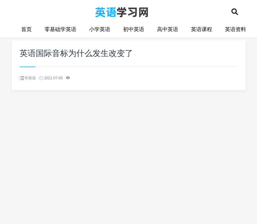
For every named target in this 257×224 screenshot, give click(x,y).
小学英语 (99, 29)
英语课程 (201, 29)
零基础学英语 (60, 29)
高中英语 (167, 29)
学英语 (30, 78)
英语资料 (235, 29)
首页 (26, 29)
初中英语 (133, 29)
